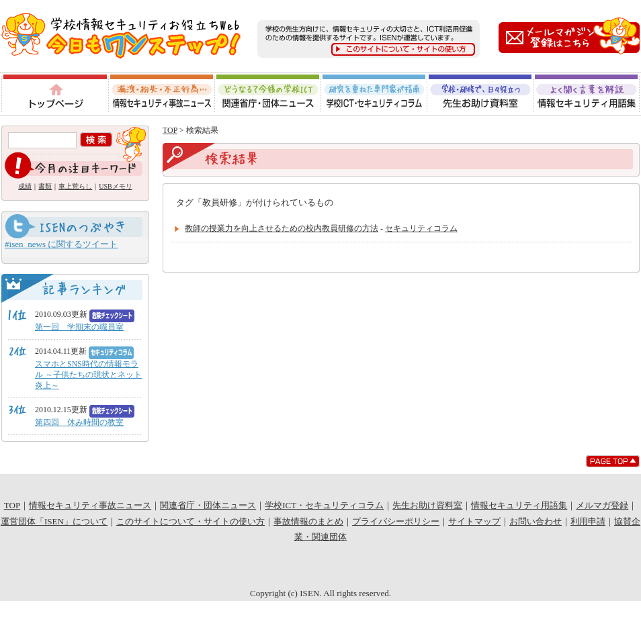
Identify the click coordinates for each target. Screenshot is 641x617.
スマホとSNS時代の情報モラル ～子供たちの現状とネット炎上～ (88, 374)
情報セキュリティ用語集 (587, 94)
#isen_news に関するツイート (61, 244)
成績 (25, 186)
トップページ (54, 94)
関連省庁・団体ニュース (268, 94)
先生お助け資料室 (480, 94)
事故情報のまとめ (308, 521)
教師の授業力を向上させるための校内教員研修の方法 (281, 228)
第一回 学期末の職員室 (79, 327)
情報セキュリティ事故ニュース (161, 94)
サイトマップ (474, 521)
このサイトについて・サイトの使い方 (190, 521)
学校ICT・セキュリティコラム (374, 94)
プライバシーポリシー (395, 521)
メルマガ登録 (602, 505)
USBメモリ (115, 186)
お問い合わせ (535, 521)
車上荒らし (75, 186)
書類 (45, 186)
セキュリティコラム (421, 228)
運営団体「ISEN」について (54, 521)
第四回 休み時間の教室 (79, 422)
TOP (170, 130)
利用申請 (587, 521)
